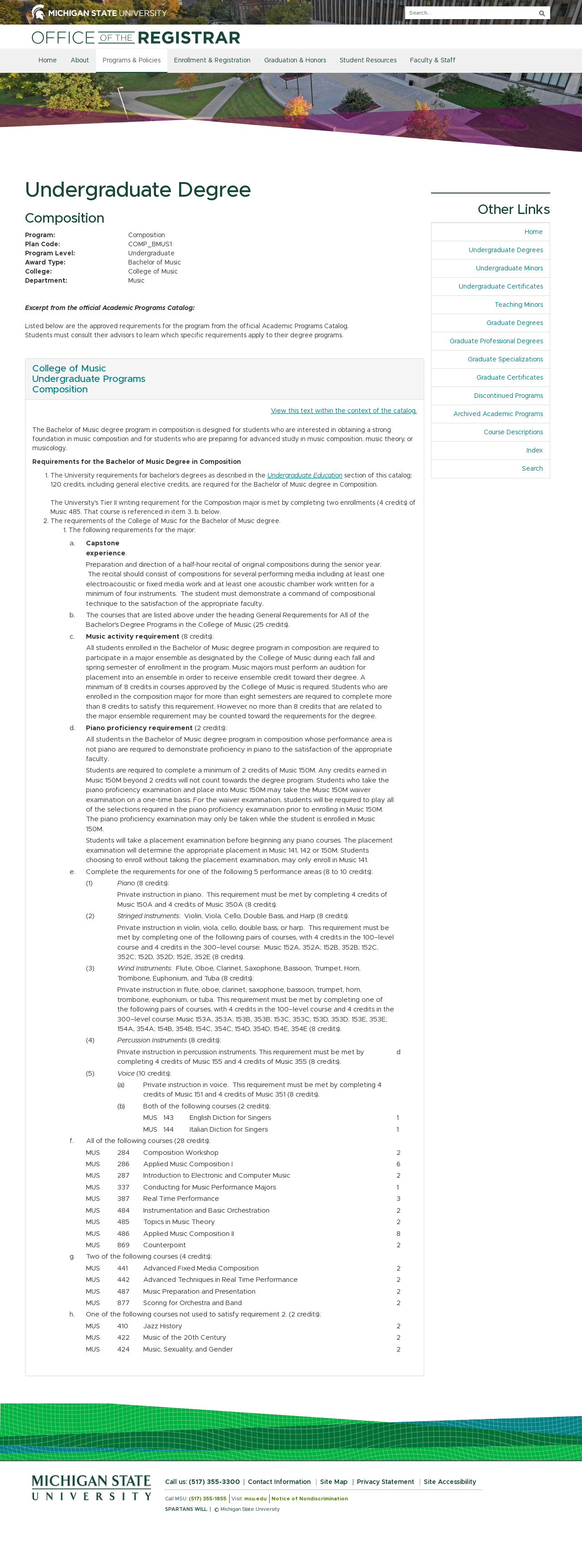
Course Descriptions (513, 432)
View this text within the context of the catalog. (344, 411)
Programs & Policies (132, 60)
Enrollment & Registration (212, 60)
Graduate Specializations (505, 359)
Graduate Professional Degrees (496, 341)
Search (532, 469)
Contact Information (279, 1482)
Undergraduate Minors (509, 268)
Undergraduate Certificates (501, 287)
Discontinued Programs (508, 396)
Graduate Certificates (510, 378)
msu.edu (255, 1498)
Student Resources (368, 60)
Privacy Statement (385, 1482)
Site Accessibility (450, 1482)
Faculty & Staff (433, 60)
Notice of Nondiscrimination (309, 1498)
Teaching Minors (519, 305)
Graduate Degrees (515, 323)
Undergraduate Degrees (506, 250)
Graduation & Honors (295, 60)
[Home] (136, 37)
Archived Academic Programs (498, 414)
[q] (478, 13)
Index (538, 450)
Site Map (333, 1482)
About (79, 60)
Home (48, 60)
